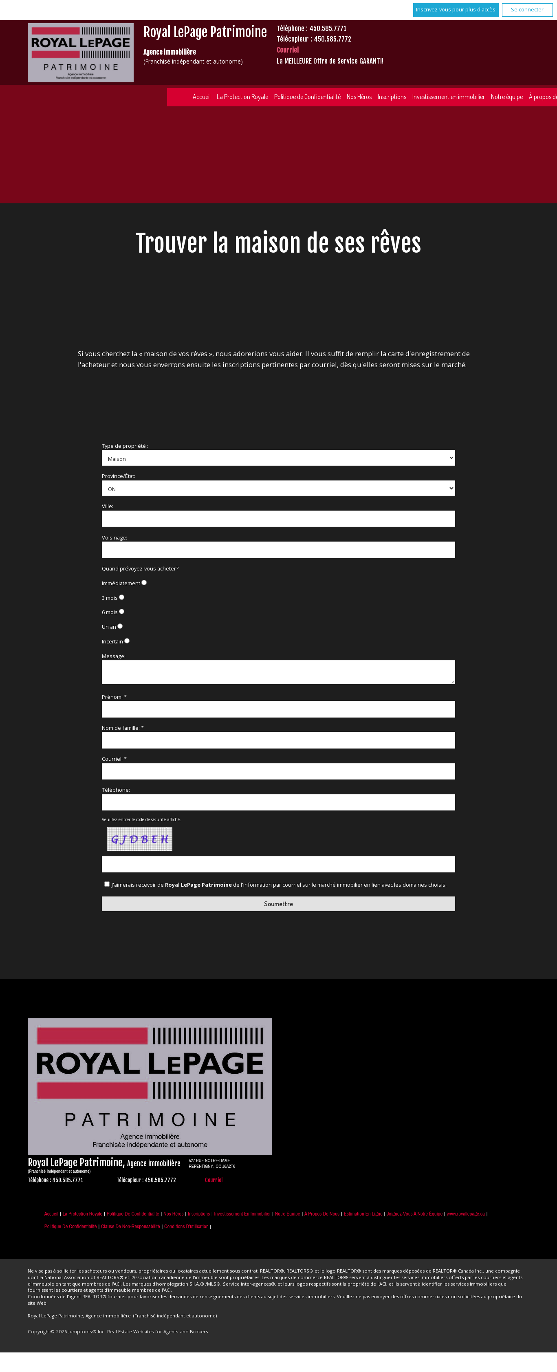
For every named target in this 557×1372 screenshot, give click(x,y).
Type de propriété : (125, 445)
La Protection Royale (242, 96)
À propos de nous (321, 1213)
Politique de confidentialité (70, 1226)
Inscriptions (392, 96)
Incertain (112, 641)
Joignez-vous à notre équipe (415, 1213)
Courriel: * (114, 758)
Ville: (107, 506)
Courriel (288, 50)
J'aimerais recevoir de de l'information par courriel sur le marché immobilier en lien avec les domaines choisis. (279, 884)
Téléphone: (116, 789)
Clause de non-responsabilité (130, 1226)
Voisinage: (114, 537)
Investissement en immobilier (448, 96)
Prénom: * (114, 696)
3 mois (110, 597)
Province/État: (118, 476)
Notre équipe (507, 96)
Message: (113, 656)
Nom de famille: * (123, 727)
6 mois (110, 612)
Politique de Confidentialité (307, 96)
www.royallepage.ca (466, 1213)
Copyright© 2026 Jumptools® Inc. (67, 1331)
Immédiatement (121, 583)
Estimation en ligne (363, 1213)
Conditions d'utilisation (186, 1226)
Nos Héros (359, 96)
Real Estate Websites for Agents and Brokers (157, 1331)
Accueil (202, 96)
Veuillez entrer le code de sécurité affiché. (141, 819)
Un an (109, 626)
